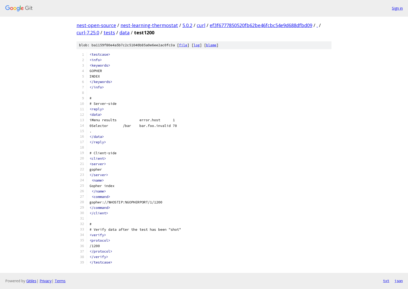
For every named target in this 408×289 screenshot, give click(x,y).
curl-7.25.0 (87, 32)
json (398, 280)
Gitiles (31, 280)
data (124, 32)
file (183, 45)
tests (109, 32)
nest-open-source (96, 25)
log (197, 45)
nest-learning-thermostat (149, 25)
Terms (60, 280)
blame (211, 45)
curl (201, 25)
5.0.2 (187, 25)
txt (386, 280)
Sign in (397, 8)
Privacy (46, 280)
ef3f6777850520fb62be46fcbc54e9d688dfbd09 (261, 25)
